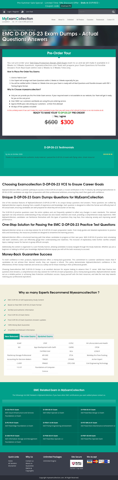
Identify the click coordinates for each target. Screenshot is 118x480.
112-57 (19, 367)
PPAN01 (45, 363)
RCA (71, 351)
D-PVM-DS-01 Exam (88, 410)
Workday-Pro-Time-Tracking (97, 355)
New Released (11, 337)
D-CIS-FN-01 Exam (12, 410)
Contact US (110, 20)
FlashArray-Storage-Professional (19, 355)
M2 (19, 347)
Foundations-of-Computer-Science (45, 369)
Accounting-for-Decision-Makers (19, 359)
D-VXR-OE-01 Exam (50, 410)
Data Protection (19, 30)
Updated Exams (45, 337)
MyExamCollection (17, 19)
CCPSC (71, 343)
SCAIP (19, 343)
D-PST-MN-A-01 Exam (89, 423)
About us (29, 463)
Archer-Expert (97, 359)
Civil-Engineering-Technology (97, 363)
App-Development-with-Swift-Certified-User (45, 349)
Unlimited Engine (49, 461)
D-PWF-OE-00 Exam (88, 436)
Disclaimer (12, 466)
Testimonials (100, 20)
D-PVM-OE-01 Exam (50, 436)
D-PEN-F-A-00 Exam (50, 423)
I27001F (97, 351)
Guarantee (90, 20)
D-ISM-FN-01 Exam (12, 436)
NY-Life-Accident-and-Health (97, 343)
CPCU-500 (71, 363)
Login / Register (10, 11)
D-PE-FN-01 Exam (11, 423)
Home (53, 20)
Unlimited (70, 20)
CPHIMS (71, 359)
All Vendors (80, 20)
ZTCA (71, 355)
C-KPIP (19, 363)
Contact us (30, 461)
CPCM (97, 347)
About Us (61, 20)
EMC (10, 30)
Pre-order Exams (28, 337)
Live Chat (26, 11)
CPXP (45, 343)
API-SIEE (45, 355)
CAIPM (71, 347)
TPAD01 (45, 359)
